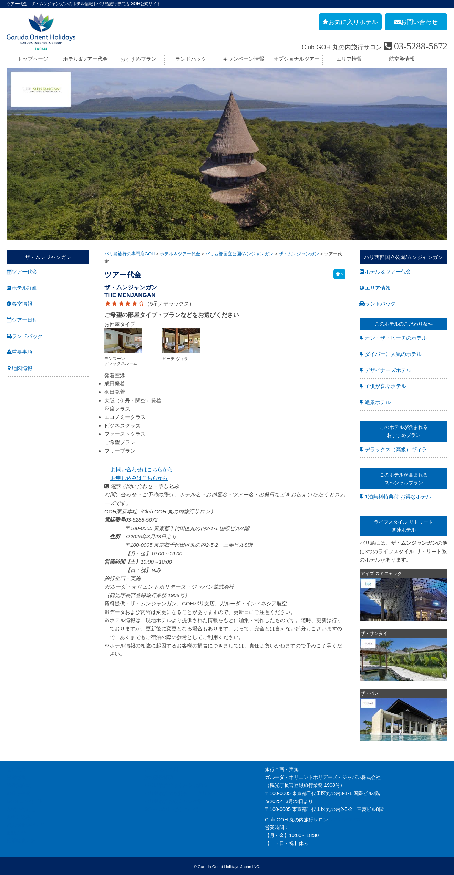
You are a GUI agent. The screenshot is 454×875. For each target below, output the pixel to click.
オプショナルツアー (296, 59)
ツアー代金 (25, 272)
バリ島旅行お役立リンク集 (173, 800)
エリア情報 (349, 59)
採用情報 (16, 777)
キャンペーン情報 (243, 59)
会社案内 (16, 769)
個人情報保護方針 (26, 824)
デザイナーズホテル (388, 370)
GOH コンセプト (25, 800)
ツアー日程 (25, 320)
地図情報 (22, 368)
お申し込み (19, 816)
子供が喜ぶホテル (385, 386)
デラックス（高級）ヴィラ (396, 449)
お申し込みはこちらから (136, 478)
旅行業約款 (19, 785)
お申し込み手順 (161, 769)
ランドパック (190, 59)
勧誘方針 (16, 832)
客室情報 (22, 304)
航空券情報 (402, 59)
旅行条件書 (19, 792)
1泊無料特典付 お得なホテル (398, 497)
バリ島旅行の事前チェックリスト (180, 792)
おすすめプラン (138, 59)
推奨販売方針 (21, 840)
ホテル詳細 (25, 288)
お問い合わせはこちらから (138, 469)
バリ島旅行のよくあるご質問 (175, 785)
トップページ (32, 59)
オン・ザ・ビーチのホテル (396, 338)
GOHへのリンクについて (171, 808)
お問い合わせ (21, 808)
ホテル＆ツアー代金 (388, 272)
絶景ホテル (378, 402)
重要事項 (22, 352)
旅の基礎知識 (158, 777)
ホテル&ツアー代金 (85, 59)
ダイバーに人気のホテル (393, 354)
